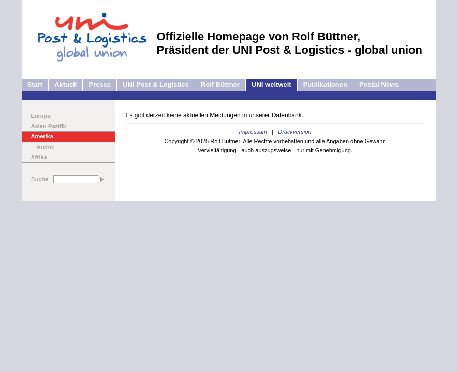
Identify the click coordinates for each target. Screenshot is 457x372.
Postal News (379, 84)
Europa (41, 116)
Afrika (39, 157)
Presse (100, 84)
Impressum (253, 132)
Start (35, 84)
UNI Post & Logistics (156, 84)
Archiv (45, 147)
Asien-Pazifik (48, 126)
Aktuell (65, 84)
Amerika (42, 136)
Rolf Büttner (220, 84)
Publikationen (325, 84)
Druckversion (294, 132)
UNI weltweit (271, 84)
